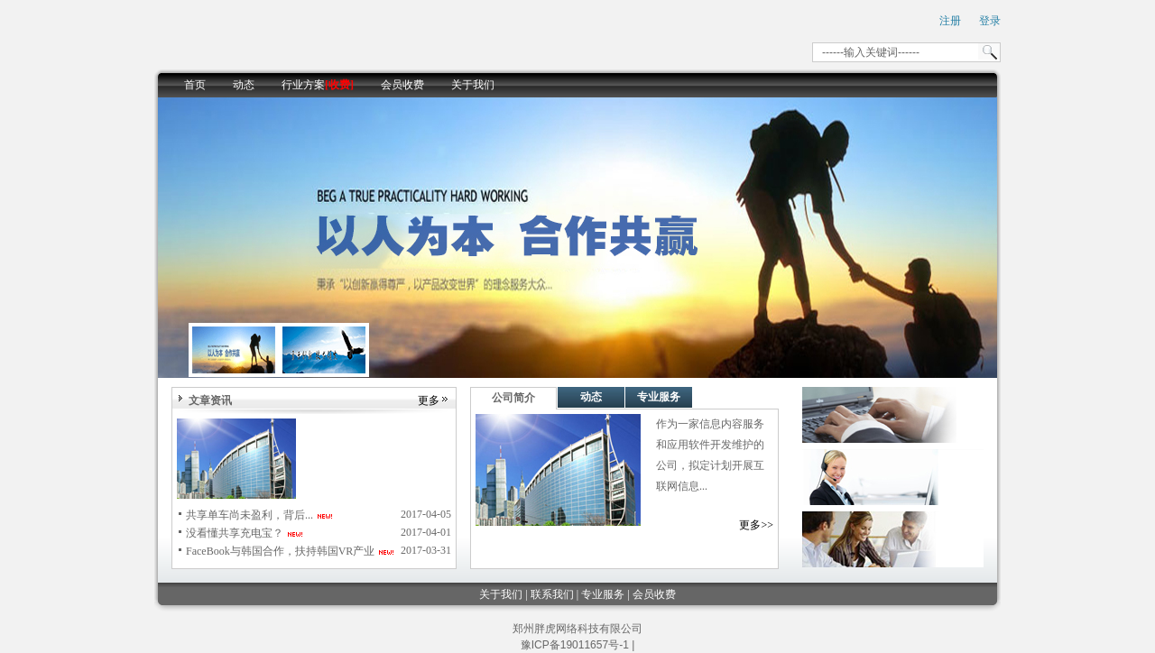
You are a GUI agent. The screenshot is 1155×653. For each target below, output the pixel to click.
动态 (243, 84)
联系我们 (552, 594)
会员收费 (402, 84)
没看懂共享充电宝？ (234, 533)
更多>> (756, 525)
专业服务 (658, 397)
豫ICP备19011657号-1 (575, 645)
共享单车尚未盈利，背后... (249, 515)
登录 (990, 20)
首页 (195, 84)
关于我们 (472, 84)
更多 (428, 400)
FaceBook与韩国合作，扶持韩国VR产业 (280, 551)
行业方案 (318, 84)
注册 (950, 20)
